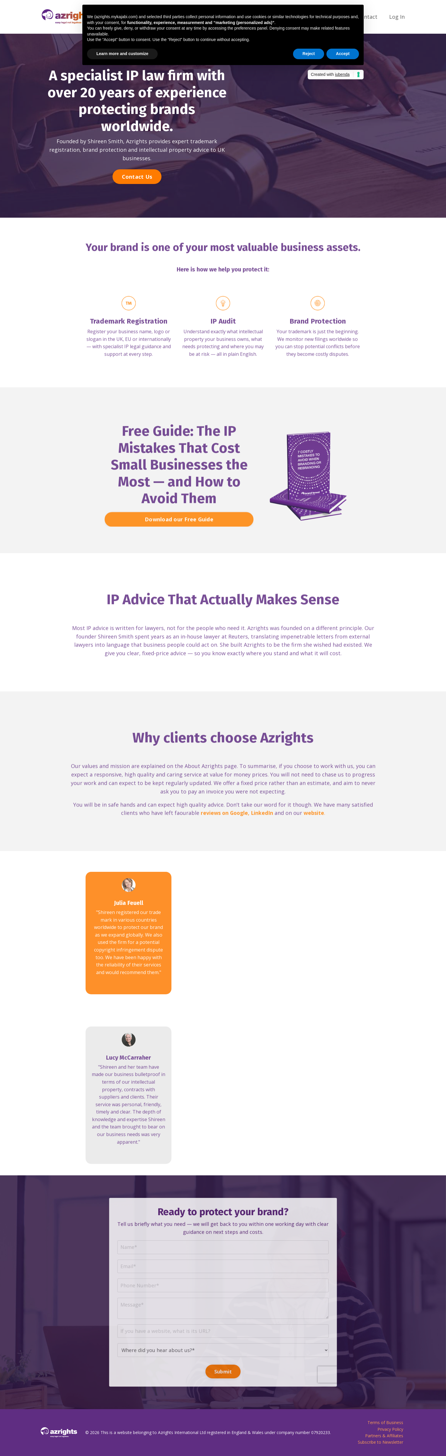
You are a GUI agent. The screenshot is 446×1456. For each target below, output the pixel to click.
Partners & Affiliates (384, 1436)
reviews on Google (224, 836)
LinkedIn (262, 836)
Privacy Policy (390, 1429)
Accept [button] (343, 53)
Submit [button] (223, 1344)
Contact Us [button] (137, 176)
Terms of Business (385, 1423)
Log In (397, 16)
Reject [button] (308, 53)
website (314, 836)
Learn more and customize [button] (122, 53)
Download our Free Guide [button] (179, 542)
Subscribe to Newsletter (380, 1442)
